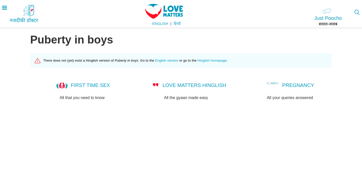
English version (166, 60)
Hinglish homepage (212, 60)
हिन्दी (177, 24)
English (160, 24)
